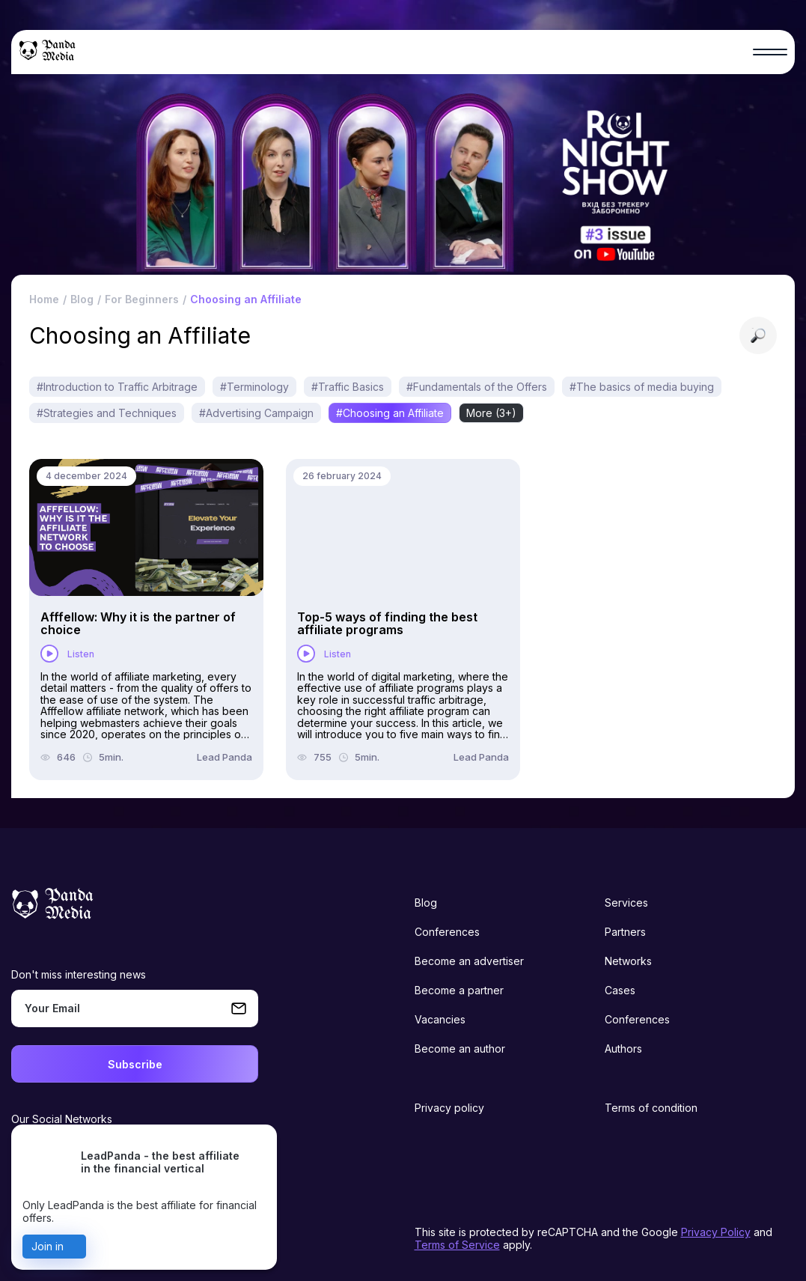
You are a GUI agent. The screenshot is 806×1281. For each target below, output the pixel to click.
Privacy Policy (716, 1232)
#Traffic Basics (347, 386)
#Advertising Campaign (256, 413)
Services (626, 902)
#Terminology (254, 386)
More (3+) (491, 413)
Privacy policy (449, 1107)
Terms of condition (651, 1107)
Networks (628, 961)
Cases (620, 990)
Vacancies (440, 1019)
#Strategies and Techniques (107, 413)
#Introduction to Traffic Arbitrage (117, 386)
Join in (47, 1246)
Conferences (447, 931)
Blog (426, 902)
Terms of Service (457, 1244)
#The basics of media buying (642, 386)
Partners (625, 931)
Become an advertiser (469, 961)
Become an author (460, 1048)
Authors (623, 1048)
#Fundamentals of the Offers (476, 386)
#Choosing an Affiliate (390, 413)
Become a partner (459, 990)
